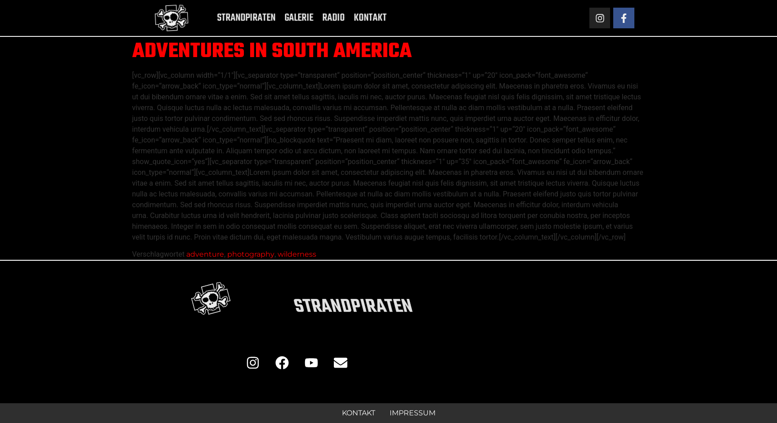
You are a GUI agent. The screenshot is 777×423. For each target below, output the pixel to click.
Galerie (284, 18)
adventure (205, 254)
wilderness (297, 254)
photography (250, 254)
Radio (319, 18)
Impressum (413, 413)
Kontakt (355, 18)
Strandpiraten (231, 18)
